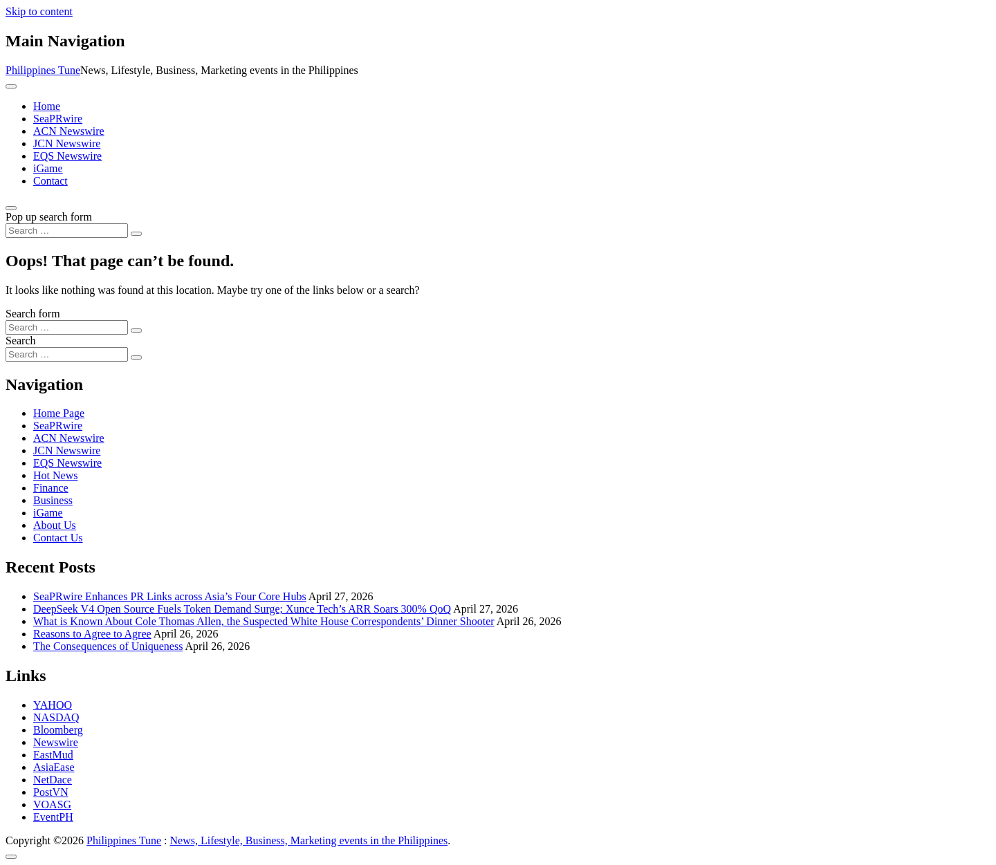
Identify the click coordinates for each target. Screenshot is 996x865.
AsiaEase (54, 767)
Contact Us (58, 537)
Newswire (55, 742)
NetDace (52, 779)
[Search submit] (136, 234)
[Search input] (67, 230)
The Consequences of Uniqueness (108, 646)
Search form (33, 313)
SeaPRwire (57, 118)
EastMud (53, 755)
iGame (48, 168)
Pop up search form (49, 217)
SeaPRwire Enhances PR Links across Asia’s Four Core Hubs (169, 596)
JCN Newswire (66, 143)
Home (46, 106)
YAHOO (52, 705)
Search (21, 340)
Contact (50, 181)
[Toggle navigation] (11, 86)
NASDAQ (56, 717)
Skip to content (39, 11)
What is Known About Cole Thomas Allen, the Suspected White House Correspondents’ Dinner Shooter (264, 621)
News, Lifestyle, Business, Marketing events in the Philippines (309, 840)
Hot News (55, 475)
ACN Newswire (68, 131)
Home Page (58, 413)
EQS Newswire (67, 156)
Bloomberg (58, 730)
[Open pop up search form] (11, 208)
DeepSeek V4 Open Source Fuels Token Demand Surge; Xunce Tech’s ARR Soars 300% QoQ (242, 609)
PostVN (50, 792)
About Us (54, 525)
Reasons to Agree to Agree (92, 634)
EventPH (53, 817)
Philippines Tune (43, 70)
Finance (50, 488)
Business (53, 500)
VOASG (52, 804)
